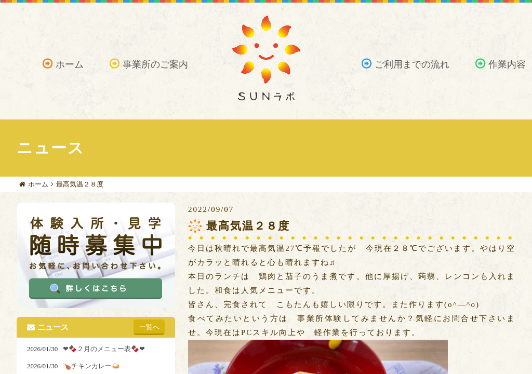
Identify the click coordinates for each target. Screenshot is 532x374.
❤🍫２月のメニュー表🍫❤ (104, 349)
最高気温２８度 (79, 184)
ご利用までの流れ (412, 64)
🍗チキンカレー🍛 (91, 366)
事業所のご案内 (155, 64)
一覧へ (149, 327)
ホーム (70, 64)
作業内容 (507, 64)
